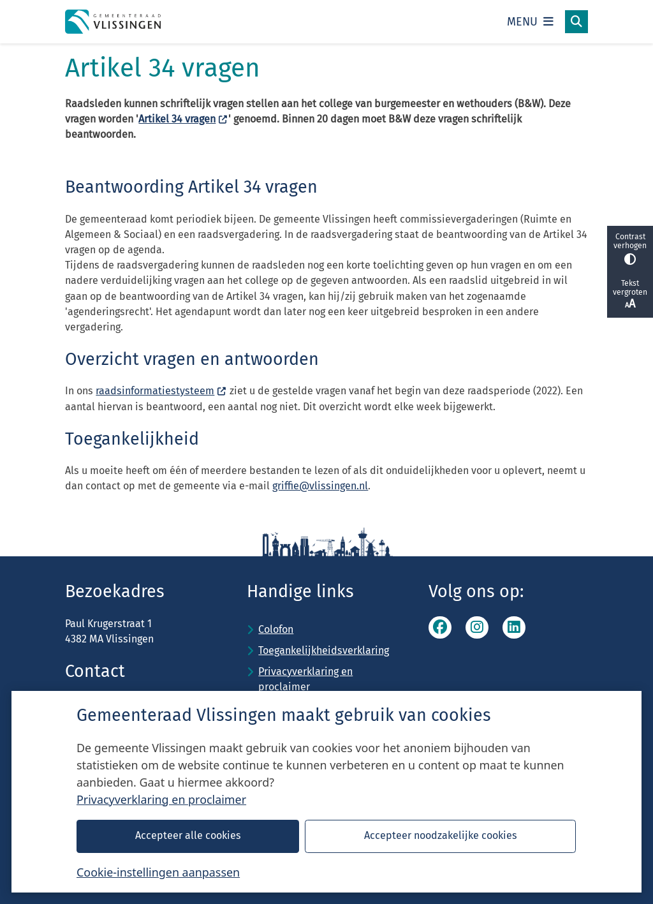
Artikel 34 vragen (183, 119)
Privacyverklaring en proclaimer (161, 799)
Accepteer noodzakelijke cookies (440, 835)
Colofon (275, 629)
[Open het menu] (530, 22)
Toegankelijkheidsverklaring (323, 650)
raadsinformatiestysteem (161, 391)
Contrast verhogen (630, 248)
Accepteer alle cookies (188, 835)
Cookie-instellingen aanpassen (158, 872)
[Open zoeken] (576, 21)
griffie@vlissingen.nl (320, 486)
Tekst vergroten (630, 295)
